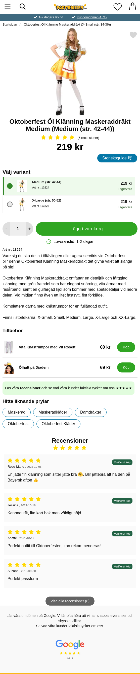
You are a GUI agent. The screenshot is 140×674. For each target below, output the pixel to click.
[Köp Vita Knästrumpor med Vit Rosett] (126, 347)
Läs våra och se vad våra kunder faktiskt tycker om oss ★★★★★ (68, 388)
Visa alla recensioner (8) (70, 601)
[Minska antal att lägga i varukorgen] (6, 229)
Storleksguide (117, 158)
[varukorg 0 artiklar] (132, 7)
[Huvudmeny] (7, 7)
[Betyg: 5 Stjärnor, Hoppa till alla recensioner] (70, 138)
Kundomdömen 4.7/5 (92, 17)
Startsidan (10, 24)
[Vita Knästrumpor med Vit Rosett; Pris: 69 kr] (59, 347)
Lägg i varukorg (86, 228)
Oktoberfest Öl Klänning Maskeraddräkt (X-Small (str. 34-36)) (67, 24)
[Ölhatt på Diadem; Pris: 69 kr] (59, 367)
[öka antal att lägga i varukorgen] (29, 229)
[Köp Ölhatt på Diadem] (126, 367)
